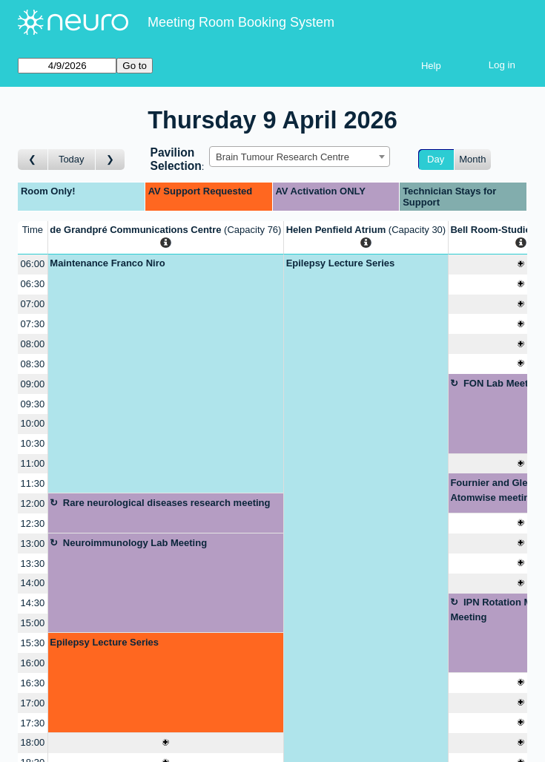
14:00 (33, 582)
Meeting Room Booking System (241, 22)
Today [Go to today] (72, 159)
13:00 (33, 543)
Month (472, 159)
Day (435, 159)
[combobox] (299, 156)
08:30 (33, 363)
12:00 (33, 503)
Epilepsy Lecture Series (104, 642)
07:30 (33, 323)
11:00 (33, 463)
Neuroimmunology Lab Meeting (135, 542)
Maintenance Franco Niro (107, 263)
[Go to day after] (110, 160)
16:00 (33, 663)
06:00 (33, 263)
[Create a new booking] (165, 743)
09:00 (33, 384)
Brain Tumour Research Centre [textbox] (282, 156)
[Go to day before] (33, 160)
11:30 (33, 483)
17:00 (33, 703)
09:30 (33, 404)
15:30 (33, 642)
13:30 (33, 563)
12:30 (33, 523)
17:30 (33, 723)
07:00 (33, 303)
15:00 (33, 622)
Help (431, 65)
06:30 (33, 283)
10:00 (33, 423)
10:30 (33, 443)
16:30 (33, 683)
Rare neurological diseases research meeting (167, 502)
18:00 (33, 742)
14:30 (33, 602)
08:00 (33, 343)
